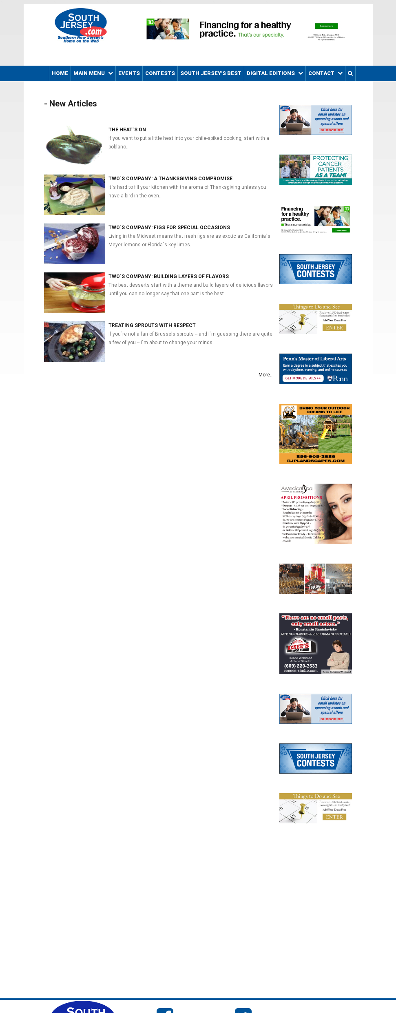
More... (266, 375)
